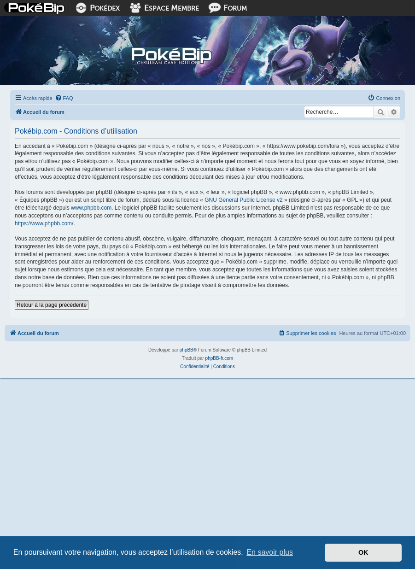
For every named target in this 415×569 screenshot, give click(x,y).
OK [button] (363, 552)
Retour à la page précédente (52, 305)
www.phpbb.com (91, 208)
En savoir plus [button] (269, 552)
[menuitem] (64, 98)
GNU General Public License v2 (243, 200)
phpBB (186, 349)
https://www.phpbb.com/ (44, 223)
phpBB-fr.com (219, 358)
